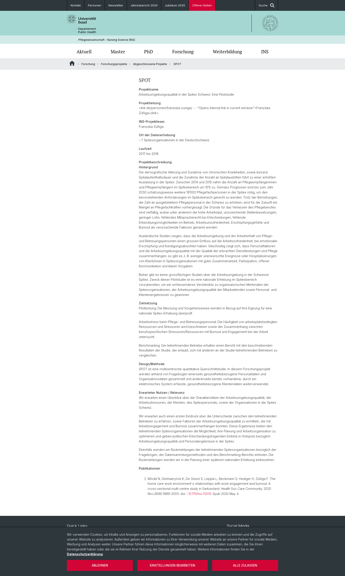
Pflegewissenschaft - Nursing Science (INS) (106, 39)
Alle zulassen (245, 565)
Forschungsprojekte (114, 64)
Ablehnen (100, 565)
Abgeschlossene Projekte (150, 64)
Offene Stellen (202, 5)
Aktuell (84, 51)
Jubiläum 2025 (175, 5)
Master (118, 51)
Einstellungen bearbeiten (172, 565)
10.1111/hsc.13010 (199, 494)
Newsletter (115, 5)
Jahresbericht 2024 (144, 5)
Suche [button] (266, 5)
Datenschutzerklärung (85, 554)
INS (264, 51)
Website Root (72, 63)
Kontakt (76, 5)
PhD (148, 51)
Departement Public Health (87, 30)
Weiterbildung (227, 51)
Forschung (183, 51)
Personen (94, 5)
